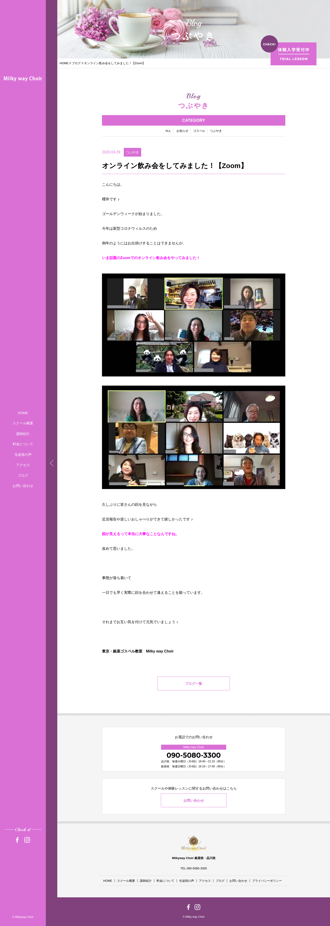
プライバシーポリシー (267, 880)
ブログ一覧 (193, 684)
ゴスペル (199, 131)
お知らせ (182, 131)
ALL (168, 131)
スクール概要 (23, 423)
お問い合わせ (23, 486)
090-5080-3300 (194, 755)
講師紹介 (23, 434)
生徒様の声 (23, 454)
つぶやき (216, 131)
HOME (23, 413)
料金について (23, 444)
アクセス (23, 465)
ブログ (23, 475)
